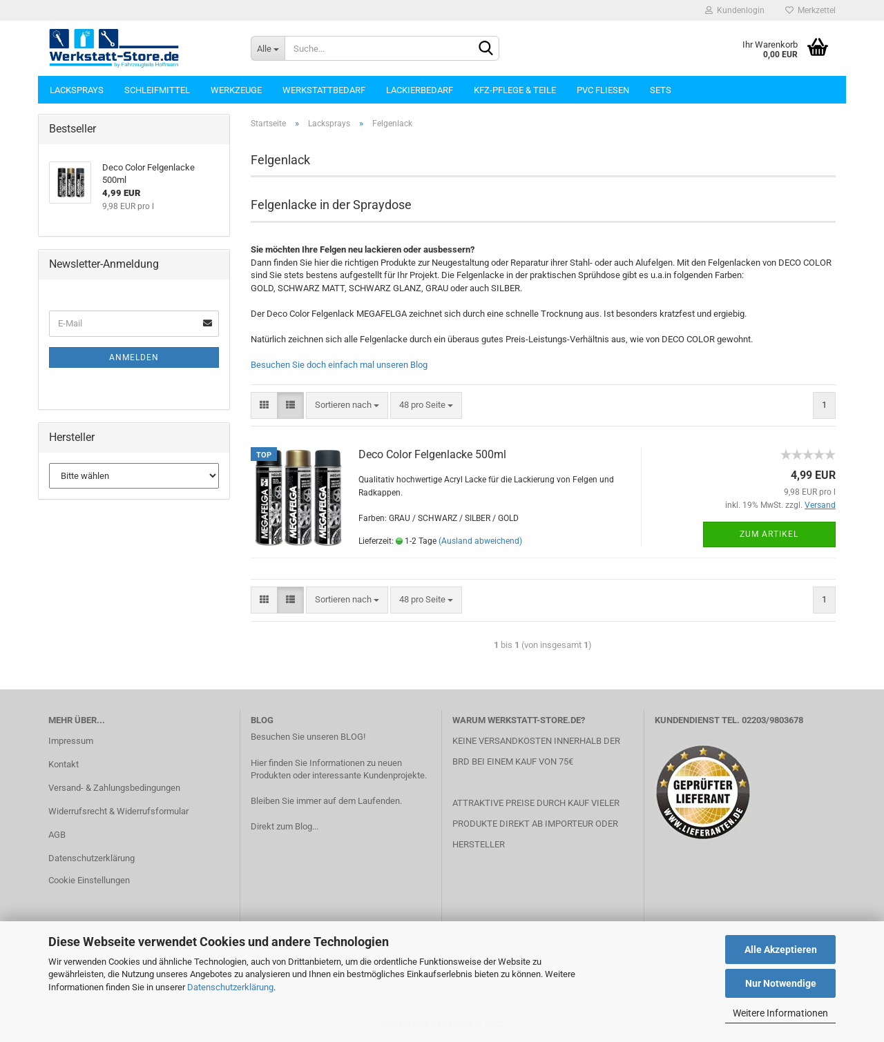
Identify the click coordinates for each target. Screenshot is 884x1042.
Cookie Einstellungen (89, 880)
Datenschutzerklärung (230, 987)
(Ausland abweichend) (480, 541)
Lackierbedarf (419, 90)
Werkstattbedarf (323, 90)
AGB (57, 834)
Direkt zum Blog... (284, 826)
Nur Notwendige (780, 983)
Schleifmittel (157, 90)
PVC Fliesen (603, 90)
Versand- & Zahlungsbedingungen (114, 788)
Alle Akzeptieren (780, 949)
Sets (660, 90)
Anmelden (134, 357)
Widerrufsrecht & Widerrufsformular (118, 811)
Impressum (70, 741)
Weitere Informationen (780, 1013)
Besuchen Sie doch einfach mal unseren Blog (339, 365)
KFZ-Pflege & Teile (515, 90)
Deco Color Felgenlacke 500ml (432, 454)
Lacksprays (77, 90)
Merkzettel (810, 10)
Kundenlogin (735, 10)
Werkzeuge (236, 90)
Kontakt (63, 764)
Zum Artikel (769, 534)
